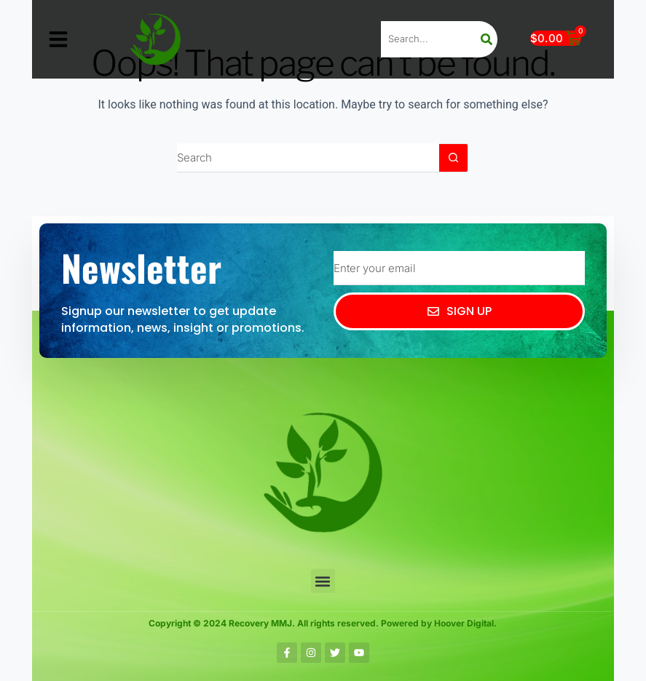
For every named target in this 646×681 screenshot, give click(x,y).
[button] (58, 39)
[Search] (486, 39)
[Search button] (453, 157)
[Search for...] (308, 157)
